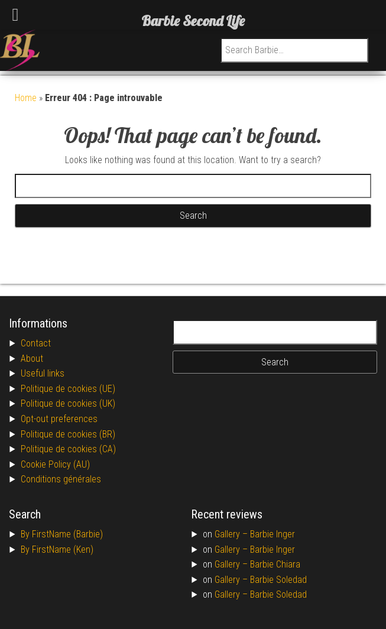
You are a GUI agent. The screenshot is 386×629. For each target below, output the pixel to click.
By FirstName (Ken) (57, 549)
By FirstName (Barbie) (62, 534)
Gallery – (232, 534)
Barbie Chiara (275, 564)
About (32, 358)
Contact (36, 343)
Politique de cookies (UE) (68, 388)
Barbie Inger (272, 534)
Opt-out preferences (59, 418)
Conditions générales (61, 479)
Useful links (42, 373)
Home (26, 97)
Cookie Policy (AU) (55, 464)
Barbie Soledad (278, 579)
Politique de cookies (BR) (68, 434)
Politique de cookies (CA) (68, 449)
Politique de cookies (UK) (68, 403)
